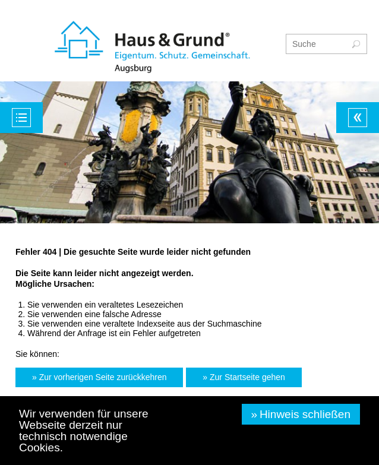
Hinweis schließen (305, 414)
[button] (99, 377)
